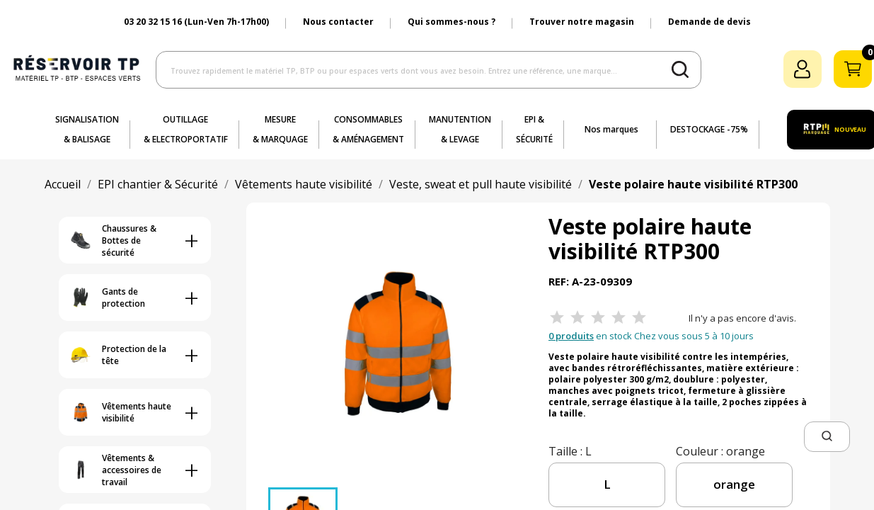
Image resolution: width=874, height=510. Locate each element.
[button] (827, 436)
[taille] (606, 485)
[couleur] (734, 485)
